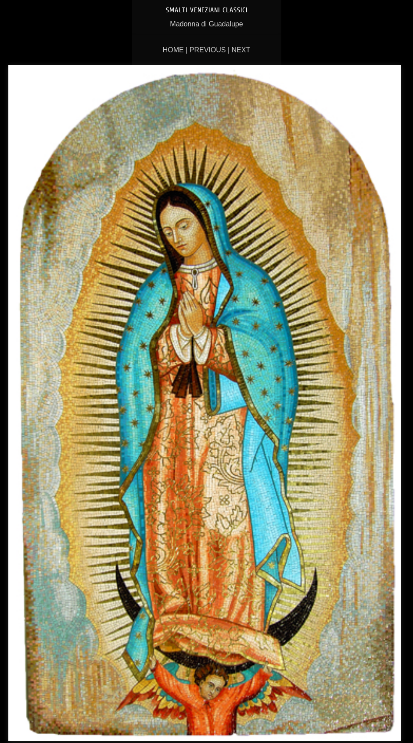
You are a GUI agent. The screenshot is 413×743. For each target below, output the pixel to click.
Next (241, 50)
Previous (208, 50)
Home (173, 50)
